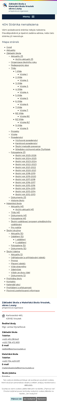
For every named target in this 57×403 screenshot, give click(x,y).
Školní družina (13, 230)
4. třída (18, 89)
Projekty (15, 131)
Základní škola (13, 53)
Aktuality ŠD (17, 233)
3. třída (18, 83)
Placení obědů (18, 263)
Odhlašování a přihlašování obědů (28, 257)
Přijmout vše (16, 399)
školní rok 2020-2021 (25, 170)
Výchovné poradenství (26, 140)
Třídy (13, 68)
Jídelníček (16, 269)
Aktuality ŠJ (17, 254)
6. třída (18, 101)
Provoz (14, 260)
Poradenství (17, 137)
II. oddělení (20, 242)
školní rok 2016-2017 (25, 182)
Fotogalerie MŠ (18, 218)
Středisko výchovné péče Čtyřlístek (32, 149)
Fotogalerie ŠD (18, 245)
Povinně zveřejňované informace (23, 290)
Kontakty (11, 281)
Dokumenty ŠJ (18, 275)
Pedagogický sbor (20, 65)
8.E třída (19, 113)
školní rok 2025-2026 (25, 155)
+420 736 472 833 (11, 342)
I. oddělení (20, 239)
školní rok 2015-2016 (25, 185)
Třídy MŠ (15, 212)
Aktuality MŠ (17, 206)
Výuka (14, 134)
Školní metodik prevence (27, 146)
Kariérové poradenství (26, 143)
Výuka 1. (24, 74)
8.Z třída (19, 119)
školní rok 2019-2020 (25, 176)
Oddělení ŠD (17, 236)
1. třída (18, 71)
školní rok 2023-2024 (26, 161)
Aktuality (10, 50)
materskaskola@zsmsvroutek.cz (18, 368)
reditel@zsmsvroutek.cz (14, 349)
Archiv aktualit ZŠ (24, 59)
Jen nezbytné (29, 399)
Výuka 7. (24, 110)
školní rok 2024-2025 (25, 158)
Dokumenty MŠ (19, 215)
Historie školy (17, 200)
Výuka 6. (24, 104)
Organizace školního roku (24, 62)
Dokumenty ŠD (18, 248)
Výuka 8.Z (25, 122)
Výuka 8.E (25, 116)
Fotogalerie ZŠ (18, 152)
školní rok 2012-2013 (25, 194)
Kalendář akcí (13, 284)
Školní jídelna (13, 251)
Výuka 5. (24, 98)
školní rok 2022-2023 (25, 164)
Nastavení (41, 399)
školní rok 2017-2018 (25, 179)
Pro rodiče (16, 227)
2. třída (18, 77)
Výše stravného (18, 266)
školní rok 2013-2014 (25, 191)
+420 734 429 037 (11, 361)
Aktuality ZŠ (17, 56)
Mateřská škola (14, 203)
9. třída (18, 125)
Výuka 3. (24, 86)
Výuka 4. (24, 92)
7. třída (18, 107)
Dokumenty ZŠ (18, 197)
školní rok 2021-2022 (25, 167)
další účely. (28, 385)
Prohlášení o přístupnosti (19, 287)
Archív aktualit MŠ (24, 209)
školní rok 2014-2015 (25, 188)
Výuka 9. (24, 128)
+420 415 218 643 (10, 339)
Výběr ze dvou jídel (20, 272)
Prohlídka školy (14, 278)
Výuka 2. (24, 80)
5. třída (18, 95)
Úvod (9, 47)
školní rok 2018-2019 (25, 173)
